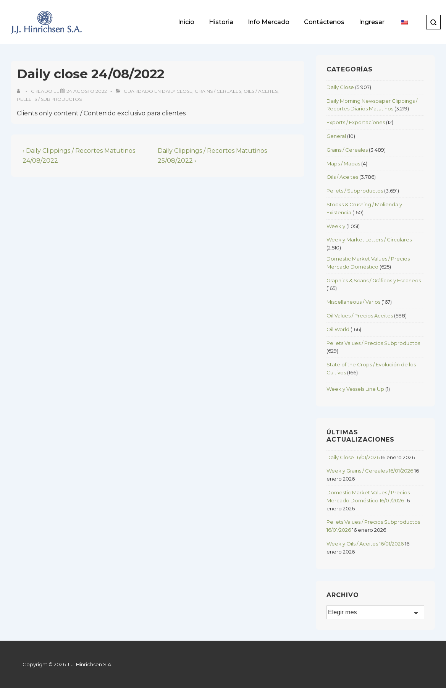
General (336, 136)
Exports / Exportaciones (355, 122)
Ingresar (372, 22)
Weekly (335, 226)
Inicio (186, 22)
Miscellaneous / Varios (353, 302)
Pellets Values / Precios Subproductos (373, 343)
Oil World (337, 329)
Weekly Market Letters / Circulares (369, 239)
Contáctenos (324, 22)
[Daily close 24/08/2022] (86, 91)
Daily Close (177, 91)
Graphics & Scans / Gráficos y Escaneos (373, 280)
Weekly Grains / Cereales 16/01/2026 (369, 471)
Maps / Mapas (343, 163)
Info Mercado (268, 22)
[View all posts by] (20, 91)
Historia (221, 22)
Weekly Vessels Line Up (355, 389)
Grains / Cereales (218, 91)
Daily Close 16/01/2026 (353, 457)
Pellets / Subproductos (49, 99)
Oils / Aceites (261, 91)
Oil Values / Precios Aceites (359, 315)
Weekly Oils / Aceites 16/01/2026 (365, 544)
